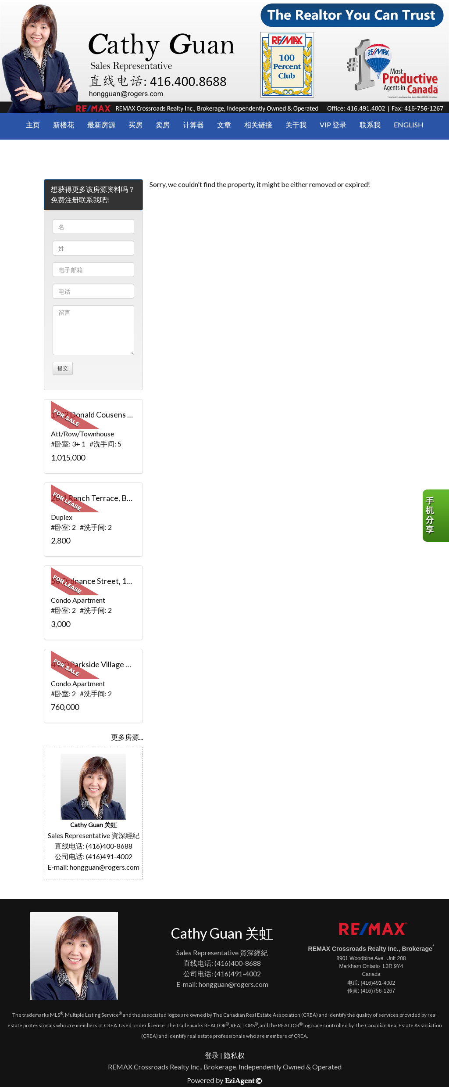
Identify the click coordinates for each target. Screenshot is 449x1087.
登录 (212, 1055)
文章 (224, 124)
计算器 (193, 124)
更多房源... (127, 737)
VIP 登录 (333, 124)
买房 (135, 124)
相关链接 (258, 124)
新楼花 (63, 124)
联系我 (370, 124)
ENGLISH (409, 124)
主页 (33, 124)
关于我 (295, 124)
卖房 (163, 124)
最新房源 (101, 124)
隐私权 (234, 1055)
